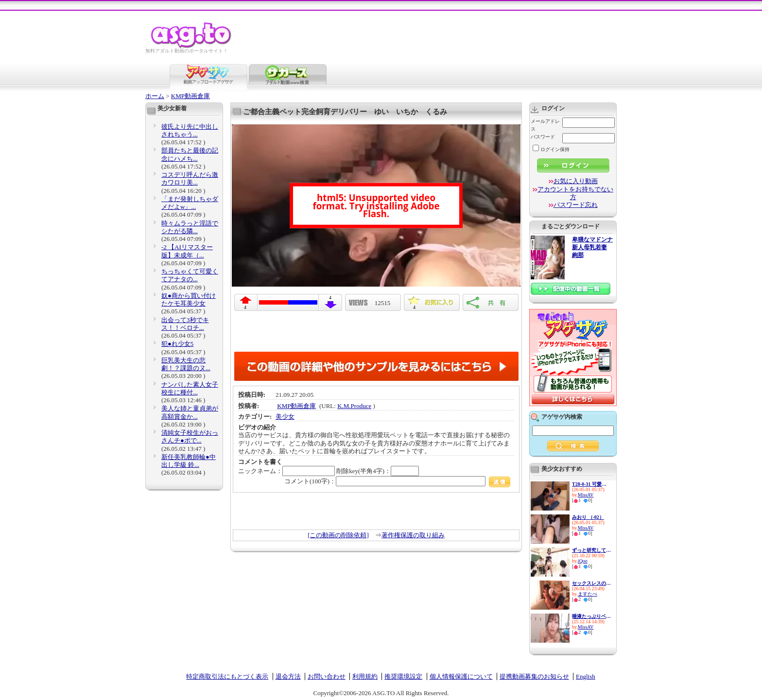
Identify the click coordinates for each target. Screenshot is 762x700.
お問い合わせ (327, 676)
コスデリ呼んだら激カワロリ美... (189, 178)
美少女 (285, 416)
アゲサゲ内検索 (561, 416)
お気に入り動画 (576, 181)
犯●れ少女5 (177, 343)
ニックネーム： (286, 471)
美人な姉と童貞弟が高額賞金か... (189, 412)
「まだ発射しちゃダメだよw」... (189, 202)
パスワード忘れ (576, 204)
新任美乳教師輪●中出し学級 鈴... (188, 460)
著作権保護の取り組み (413, 535)
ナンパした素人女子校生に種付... (189, 388)
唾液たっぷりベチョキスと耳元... (591, 616)
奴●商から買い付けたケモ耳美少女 (188, 299)
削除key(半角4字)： (377, 471)
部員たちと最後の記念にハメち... (189, 154)
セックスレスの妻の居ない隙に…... (591, 583)
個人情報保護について (461, 676)
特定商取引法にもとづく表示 (227, 676)
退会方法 (288, 676)
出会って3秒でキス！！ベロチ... (185, 323)
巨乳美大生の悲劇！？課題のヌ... (185, 364)
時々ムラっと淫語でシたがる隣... (189, 227)
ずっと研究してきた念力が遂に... (591, 550)
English (585, 676)
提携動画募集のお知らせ (534, 676)
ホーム (154, 96)
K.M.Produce (354, 406)
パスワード (543, 136)
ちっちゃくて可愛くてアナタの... (189, 275)
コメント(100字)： (397, 481)
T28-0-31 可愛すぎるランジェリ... (591, 484)
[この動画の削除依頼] (338, 535)
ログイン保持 (551, 149)
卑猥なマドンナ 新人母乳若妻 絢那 (592, 247)
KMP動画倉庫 (190, 96)
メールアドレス (545, 125)
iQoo (583, 560)
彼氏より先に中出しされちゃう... (189, 130)
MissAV (586, 494)
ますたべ (587, 594)
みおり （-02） (588, 517)
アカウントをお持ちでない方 (575, 193)
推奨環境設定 (403, 676)
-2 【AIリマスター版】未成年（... (187, 250)
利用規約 (365, 676)
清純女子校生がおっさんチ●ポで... (189, 436)
